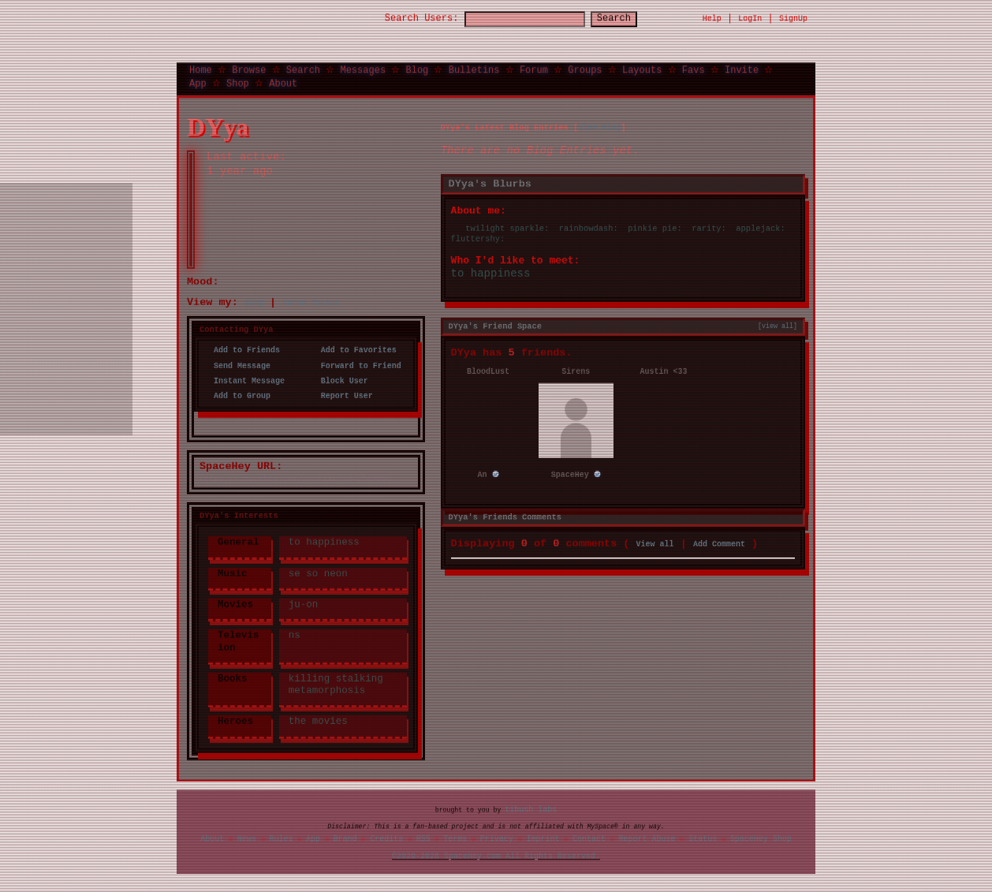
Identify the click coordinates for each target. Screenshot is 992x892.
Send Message (237, 363)
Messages (363, 68)
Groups (585, 68)
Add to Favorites (354, 348)
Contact (589, 837)
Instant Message (244, 378)
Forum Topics (310, 300)
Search (628, 17)
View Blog (599, 125)
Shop (237, 81)
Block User (339, 378)
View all (655, 540)
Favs (693, 68)
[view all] (777, 323)
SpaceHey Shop (761, 837)
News (246, 837)
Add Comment (719, 540)
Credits (386, 837)
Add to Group (237, 393)
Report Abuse (647, 837)
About (283, 81)
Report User (342, 393)
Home (200, 68)
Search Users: (408, 17)
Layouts (642, 68)
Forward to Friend (356, 363)
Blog (416, 68)
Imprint (542, 837)
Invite (742, 68)
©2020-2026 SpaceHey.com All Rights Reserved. (496, 855)
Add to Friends (242, 348)
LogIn (750, 17)
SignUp (793, 17)
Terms (455, 837)
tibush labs (531, 808)
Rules (281, 837)
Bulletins (474, 68)
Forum (534, 68)
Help (712, 17)
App (198, 81)
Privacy (496, 837)
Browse (249, 68)
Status (702, 837)
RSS (423, 837)
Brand (345, 837)
